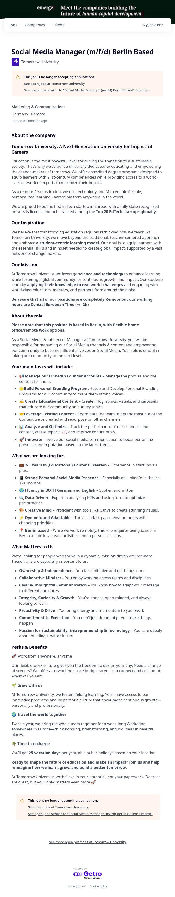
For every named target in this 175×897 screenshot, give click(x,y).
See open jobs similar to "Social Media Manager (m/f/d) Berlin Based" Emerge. (86, 90)
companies (35, 25)
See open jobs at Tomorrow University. (54, 83)
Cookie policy (98, 886)
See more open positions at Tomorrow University (87, 842)
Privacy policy (76, 886)
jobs (13, 25)
